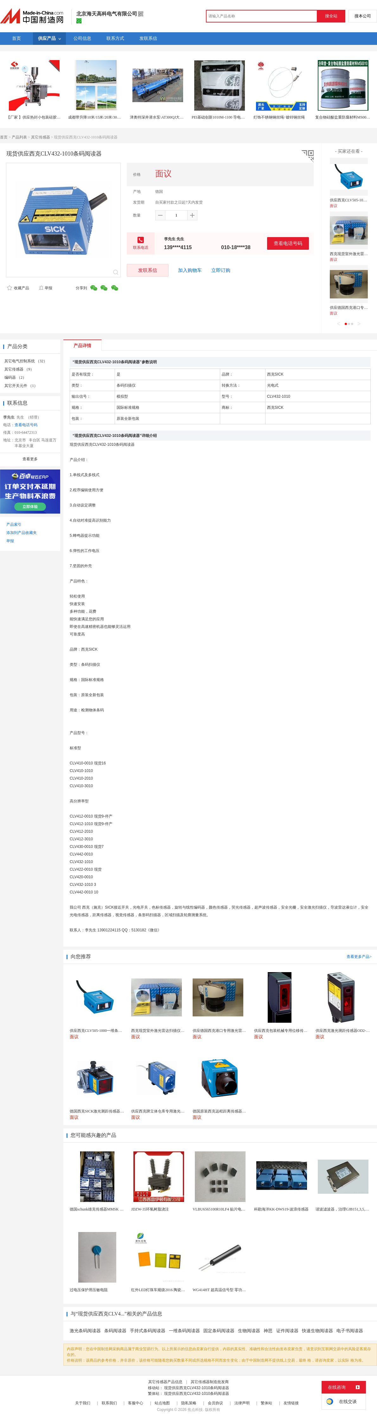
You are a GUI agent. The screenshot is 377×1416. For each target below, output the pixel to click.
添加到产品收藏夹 (21, 532)
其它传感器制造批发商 (210, 1382)
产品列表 (19, 137)
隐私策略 (188, 1403)
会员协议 (215, 1403)
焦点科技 (195, 1409)
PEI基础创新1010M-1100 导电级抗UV (223, 117)
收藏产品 (18, 288)
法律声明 (242, 1403)
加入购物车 (190, 270)
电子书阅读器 (349, 1330)
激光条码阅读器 (85, 1330)
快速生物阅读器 (317, 1330)
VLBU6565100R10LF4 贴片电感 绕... (223, 1209)
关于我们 (82, 1403)
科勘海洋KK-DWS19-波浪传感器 (281, 1209)
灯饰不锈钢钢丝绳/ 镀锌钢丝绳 (279, 117)
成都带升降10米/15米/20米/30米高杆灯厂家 (104, 117)
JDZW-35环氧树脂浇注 (150, 1209)
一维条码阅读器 (184, 1330)
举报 (45, 288)
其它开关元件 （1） (21, 385)
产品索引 (14, 524)
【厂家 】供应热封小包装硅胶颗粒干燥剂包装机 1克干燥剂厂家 (59, 117)
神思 (269, 1330)
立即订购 (220, 270)
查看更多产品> (359, 956)
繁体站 (266, 1403)
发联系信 (147, 270)
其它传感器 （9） (19, 369)
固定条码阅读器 (218, 1330)
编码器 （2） (15, 377)
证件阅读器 (287, 1330)
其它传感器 (40, 137)
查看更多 (30, 459)
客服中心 (135, 1403)
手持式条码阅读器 (147, 1330)
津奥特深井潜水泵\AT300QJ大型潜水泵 (162, 117)
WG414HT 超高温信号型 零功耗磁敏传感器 (229, 1290)
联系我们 (109, 1403)
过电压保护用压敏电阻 (89, 1290)
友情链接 (291, 1403)
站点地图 (162, 1403)
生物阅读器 (249, 1330)
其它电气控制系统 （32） (25, 361)
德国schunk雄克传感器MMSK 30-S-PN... (103, 1209)
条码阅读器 (115, 1330)
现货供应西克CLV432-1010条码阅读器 (196, 1388)
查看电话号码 (288, 243)
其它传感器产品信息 (165, 1382)
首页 (4, 137)
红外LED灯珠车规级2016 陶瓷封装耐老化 (165, 1290)
